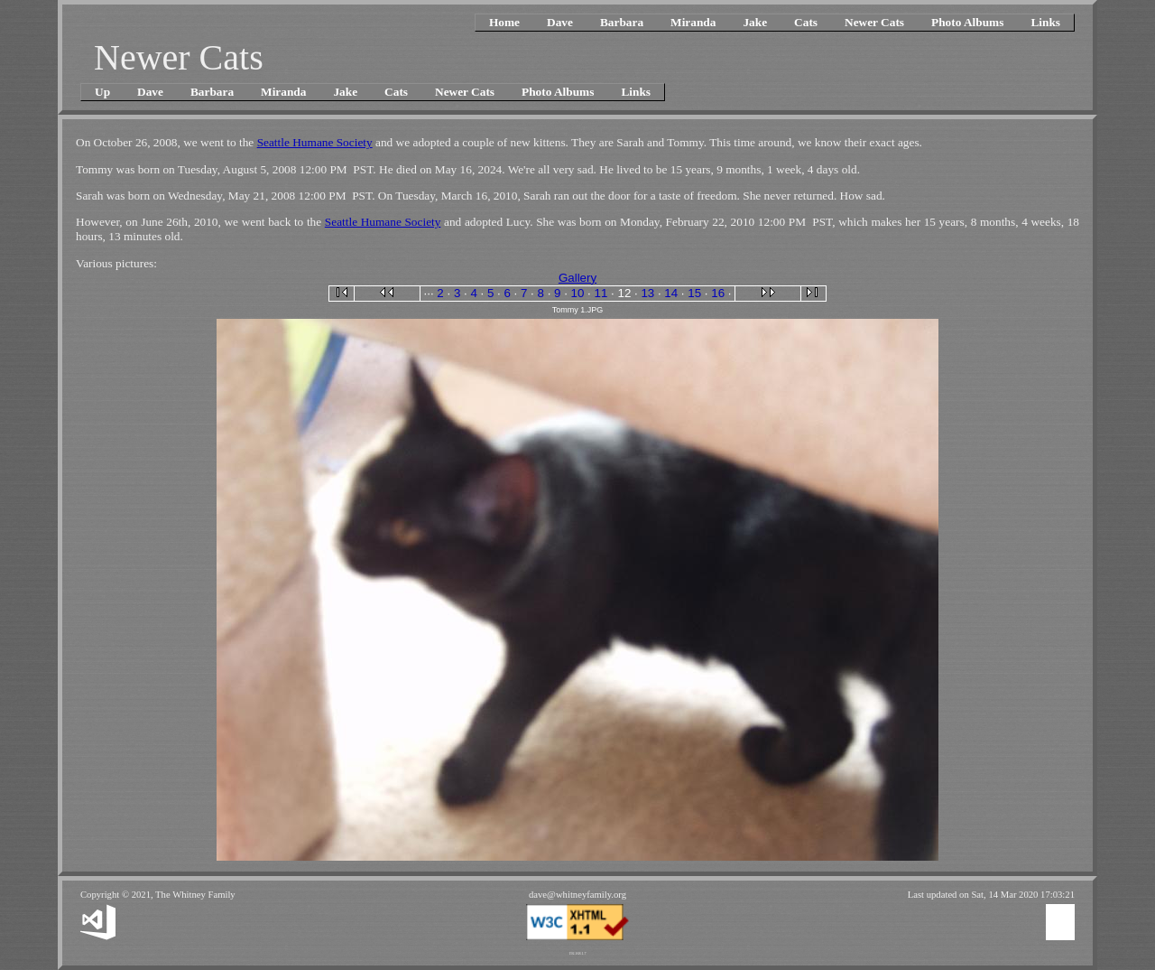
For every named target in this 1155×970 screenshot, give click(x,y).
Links (1045, 22)
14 (671, 293)
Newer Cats (874, 22)
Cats (806, 22)
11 (601, 293)
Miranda (693, 22)
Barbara (621, 22)
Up (102, 91)
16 (718, 293)
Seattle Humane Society (315, 142)
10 (578, 293)
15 (694, 293)
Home (504, 22)
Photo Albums (967, 22)
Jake (755, 22)
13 (647, 293)
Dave (560, 22)
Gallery (577, 277)
